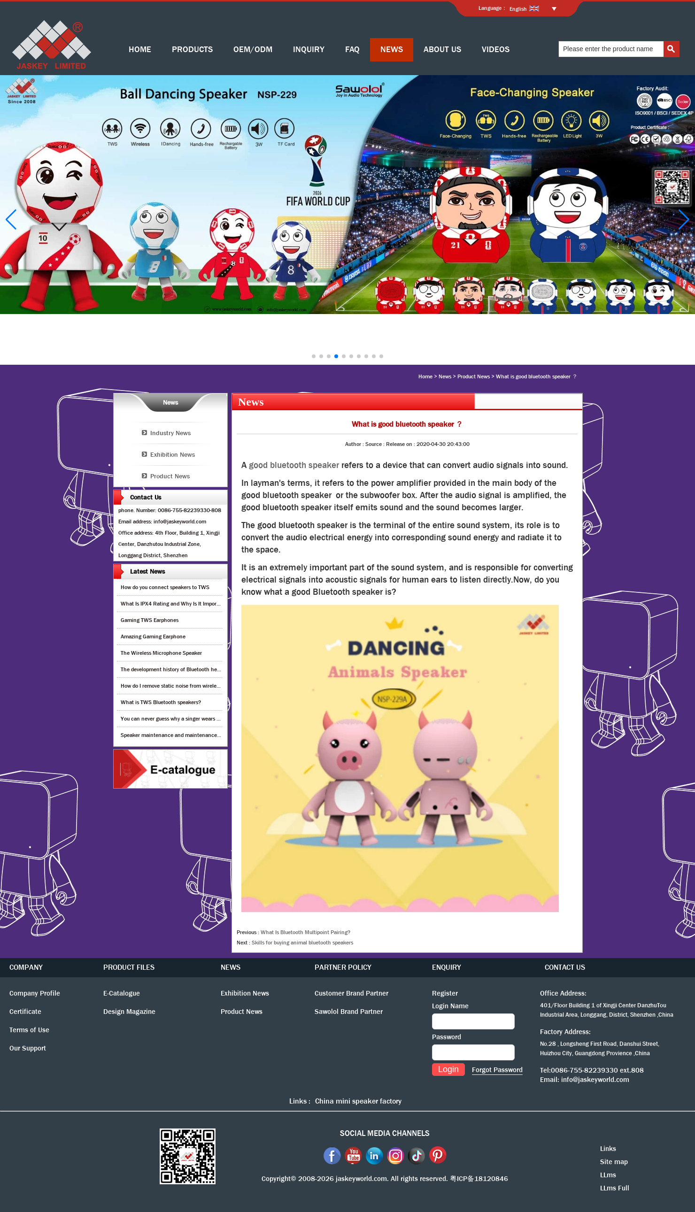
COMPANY (26, 967)
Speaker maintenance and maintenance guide (176, 735)
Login (448, 1069)
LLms (608, 1175)
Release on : (401, 444)
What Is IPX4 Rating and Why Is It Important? (175, 603)
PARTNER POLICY (343, 967)
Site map (614, 1161)
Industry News (170, 433)
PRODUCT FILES (128, 967)
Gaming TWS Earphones (149, 620)
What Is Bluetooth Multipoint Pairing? (305, 932)
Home (425, 376)
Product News (473, 376)
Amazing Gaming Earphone (153, 636)
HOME (140, 49)
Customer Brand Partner (351, 993)
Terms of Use (29, 1030)
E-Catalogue (121, 993)
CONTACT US (565, 967)
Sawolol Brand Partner (349, 1011)
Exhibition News (172, 454)
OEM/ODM (252, 49)
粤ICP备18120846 (479, 1178)
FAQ (352, 49)
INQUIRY (308, 49)
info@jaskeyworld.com (595, 1079)
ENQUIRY (446, 967)
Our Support (27, 1048)
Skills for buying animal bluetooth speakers (302, 942)
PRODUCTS (192, 49)
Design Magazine (129, 1011)
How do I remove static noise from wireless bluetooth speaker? (194, 686)
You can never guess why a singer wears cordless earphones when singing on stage (219, 718)
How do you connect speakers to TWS (165, 587)
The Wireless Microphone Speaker (161, 653)
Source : (375, 444)
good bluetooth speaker (294, 465)
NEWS (391, 49)
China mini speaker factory (358, 1101)
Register (445, 993)
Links (608, 1148)
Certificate (25, 1011)
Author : (355, 444)
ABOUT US (442, 49)
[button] (314, 356)
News (445, 376)
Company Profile (34, 993)
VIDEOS (496, 49)
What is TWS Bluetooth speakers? (161, 702)
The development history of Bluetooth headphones (180, 669)
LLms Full (614, 1188)
